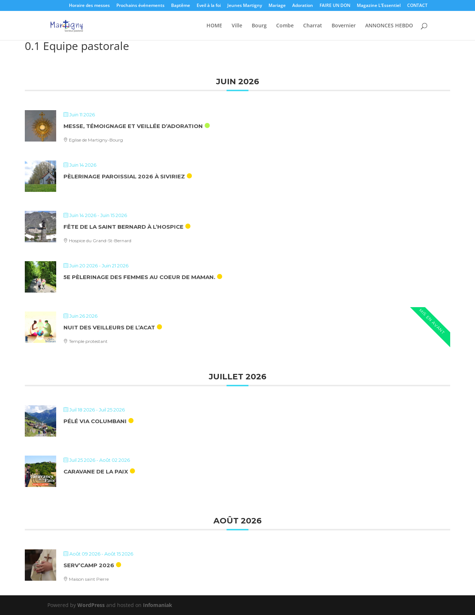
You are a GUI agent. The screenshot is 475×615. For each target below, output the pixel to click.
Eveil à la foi (209, 5)
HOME (214, 26)
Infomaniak (157, 605)
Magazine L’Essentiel (379, 5)
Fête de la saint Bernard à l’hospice (123, 226)
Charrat (312, 26)
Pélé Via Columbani (95, 421)
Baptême (180, 5)
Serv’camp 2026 (88, 565)
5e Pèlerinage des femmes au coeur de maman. (139, 277)
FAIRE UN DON (335, 5)
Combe (285, 26)
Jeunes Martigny (244, 5)
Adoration (302, 5)
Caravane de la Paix (95, 471)
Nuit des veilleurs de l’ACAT (109, 327)
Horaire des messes (89, 5)
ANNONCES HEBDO (389, 26)
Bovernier (344, 26)
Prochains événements (140, 5)
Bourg (259, 26)
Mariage (277, 5)
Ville (237, 26)
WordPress (91, 605)
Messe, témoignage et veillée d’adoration (133, 126)
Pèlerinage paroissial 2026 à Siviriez (124, 176)
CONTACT (417, 5)
